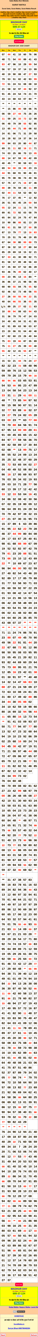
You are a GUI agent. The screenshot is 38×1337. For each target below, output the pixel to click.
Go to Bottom (19, 41)
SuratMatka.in (19, 1324)
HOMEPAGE (19, 1316)
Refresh (19, 29)
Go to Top (19, 1284)
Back (3, 1335)
